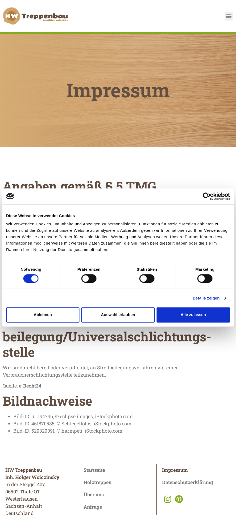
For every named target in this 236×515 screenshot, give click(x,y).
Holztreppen (97, 482)
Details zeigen (206, 298)
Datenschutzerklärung (187, 482)
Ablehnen (43, 315)
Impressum (175, 470)
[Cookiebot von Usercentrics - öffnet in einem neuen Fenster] (206, 196)
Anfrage (93, 507)
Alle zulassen (193, 315)
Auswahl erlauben (118, 315)
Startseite (94, 470)
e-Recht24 (30, 385)
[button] (229, 16)
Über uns (94, 494)
